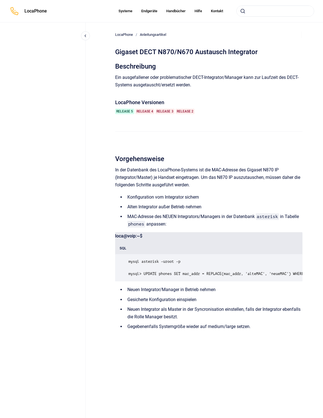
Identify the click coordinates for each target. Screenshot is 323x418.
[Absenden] (242, 11)
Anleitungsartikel (153, 34)
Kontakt (217, 11)
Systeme (125, 11)
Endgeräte (149, 11)
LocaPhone (35, 11)
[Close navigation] (85, 35)
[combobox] (275, 11)
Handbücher (176, 11)
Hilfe (198, 11)
